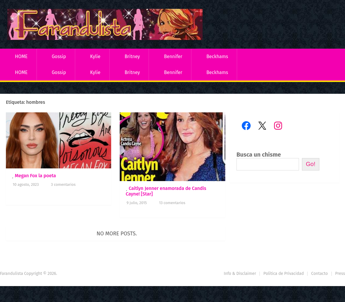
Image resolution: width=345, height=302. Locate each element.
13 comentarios (172, 203)
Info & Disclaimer (240, 273)
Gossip (59, 56)
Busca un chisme (258, 154)
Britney (132, 56)
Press (340, 273)
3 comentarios (63, 184)
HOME (21, 56)
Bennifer (173, 56)
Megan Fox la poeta (35, 175)
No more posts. (117, 233)
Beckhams (217, 56)
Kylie (95, 56)
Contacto (319, 273)
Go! (310, 164)
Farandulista (11, 273)
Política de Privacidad (283, 273)
